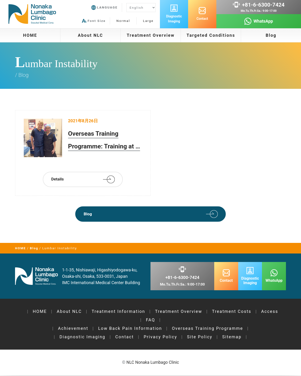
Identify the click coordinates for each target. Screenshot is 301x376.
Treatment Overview (151, 35)
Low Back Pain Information (130, 329)
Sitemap (232, 337)
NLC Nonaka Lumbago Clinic (152, 363)
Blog (271, 35)
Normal (123, 21)
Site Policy (199, 337)
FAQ (150, 320)
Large (148, 21)
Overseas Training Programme (207, 329)
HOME (30, 35)
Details (58, 179)
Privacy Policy (160, 337)
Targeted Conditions (210, 35)
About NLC (90, 35)
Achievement (73, 329)
